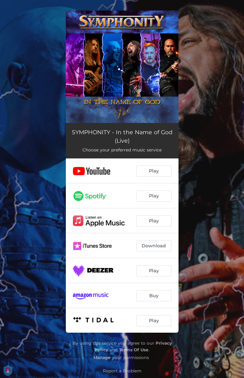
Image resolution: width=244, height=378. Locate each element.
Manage (102, 357)
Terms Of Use (134, 349)
